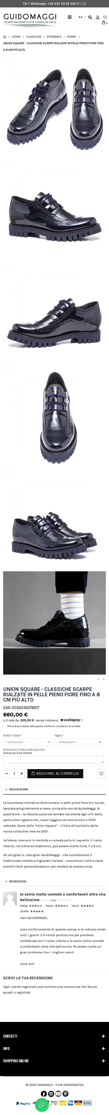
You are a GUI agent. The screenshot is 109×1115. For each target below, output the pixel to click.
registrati (23, 992)
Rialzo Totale (12, 735)
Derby (71, 36)
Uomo (16, 36)
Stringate (54, 36)
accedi (8, 992)
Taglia (59, 735)
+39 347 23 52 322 (62, 4)
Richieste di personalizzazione (24, 750)
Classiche (33, 36)
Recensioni (17, 881)
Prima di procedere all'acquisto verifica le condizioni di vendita (43, 726)
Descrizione (18, 789)
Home (4, 37)
